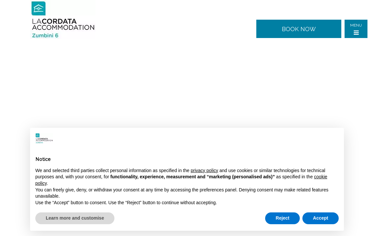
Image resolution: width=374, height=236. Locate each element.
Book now (299, 29)
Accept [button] (320, 218)
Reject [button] (282, 218)
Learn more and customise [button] (75, 218)
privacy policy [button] (204, 170)
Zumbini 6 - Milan (67, 19)
